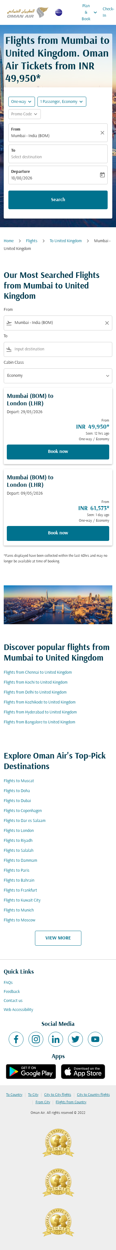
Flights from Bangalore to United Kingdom (39, 722)
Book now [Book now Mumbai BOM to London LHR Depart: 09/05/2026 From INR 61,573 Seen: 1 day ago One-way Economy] (58, 533)
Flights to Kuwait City (22, 900)
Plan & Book (91, 12)
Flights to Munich (19, 910)
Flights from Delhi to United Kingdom (35, 692)
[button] (61, 102)
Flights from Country (71, 1102)
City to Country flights (93, 1095)
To (13, 150)
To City (33, 1095)
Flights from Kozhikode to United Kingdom (39, 702)
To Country (14, 1095)
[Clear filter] (106, 323)
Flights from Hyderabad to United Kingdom (40, 712)
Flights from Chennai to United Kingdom (38, 672)
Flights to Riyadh (18, 840)
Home (9, 241)
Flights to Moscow (19, 920)
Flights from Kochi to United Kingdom (35, 682)
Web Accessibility (18, 1010)
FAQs (8, 982)
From (15, 129)
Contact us (13, 1001)
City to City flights (57, 1095)
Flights (31, 241)
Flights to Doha (17, 791)
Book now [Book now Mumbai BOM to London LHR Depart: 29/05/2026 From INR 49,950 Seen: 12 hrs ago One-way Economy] (58, 451)
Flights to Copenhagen (23, 811)
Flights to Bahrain (19, 880)
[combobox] (58, 323)
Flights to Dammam (20, 860)
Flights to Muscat (19, 781)
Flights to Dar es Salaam (24, 821)
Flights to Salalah (18, 850)
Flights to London (19, 830)
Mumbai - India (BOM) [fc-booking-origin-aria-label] (30, 136)
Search (58, 199)
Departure (20, 171)
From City (43, 1102)
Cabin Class (14, 362)
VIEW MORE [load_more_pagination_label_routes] (58, 938)
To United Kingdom (66, 241)
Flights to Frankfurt (20, 890)
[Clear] (103, 133)
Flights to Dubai (17, 801)
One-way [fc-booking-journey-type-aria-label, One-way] (18, 101)
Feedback (12, 991)
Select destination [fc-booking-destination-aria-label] (26, 157)
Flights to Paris (16, 870)
